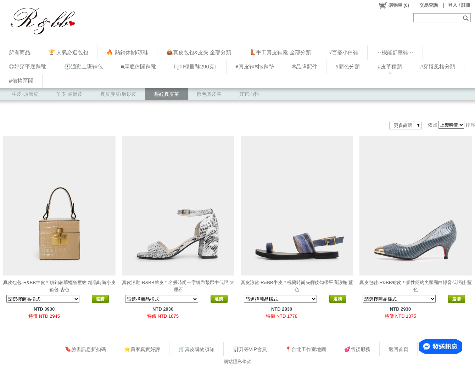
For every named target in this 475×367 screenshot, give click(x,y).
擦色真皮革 (209, 94)
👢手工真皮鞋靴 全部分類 (280, 52)
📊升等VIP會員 (250, 349)
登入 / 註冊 (459, 5)
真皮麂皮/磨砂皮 (118, 94)
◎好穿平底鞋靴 (27, 66)
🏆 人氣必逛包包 (68, 52)
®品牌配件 (304, 66)
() (393, 5)
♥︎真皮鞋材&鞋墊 (254, 66)
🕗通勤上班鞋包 (83, 66)
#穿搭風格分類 (437, 66)
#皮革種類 (390, 66)
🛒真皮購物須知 (196, 349)
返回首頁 (398, 349)
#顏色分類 (347, 66)
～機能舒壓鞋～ (395, 52)
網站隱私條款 (237, 361)
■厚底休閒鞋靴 (138, 66)
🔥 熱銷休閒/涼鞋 (127, 52)
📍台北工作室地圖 (305, 349)
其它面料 (249, 94)
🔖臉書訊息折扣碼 (85, 349)
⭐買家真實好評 (142, 349)
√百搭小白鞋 (343, 52)
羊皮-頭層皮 (69, 94)
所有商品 (19, 52)
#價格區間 (21, 81)
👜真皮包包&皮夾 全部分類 (198, 52)
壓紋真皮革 (166, 94)
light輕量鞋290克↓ (195, 66)
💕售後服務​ (357, 349)
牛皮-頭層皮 (25, 94)
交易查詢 (428, 5)
